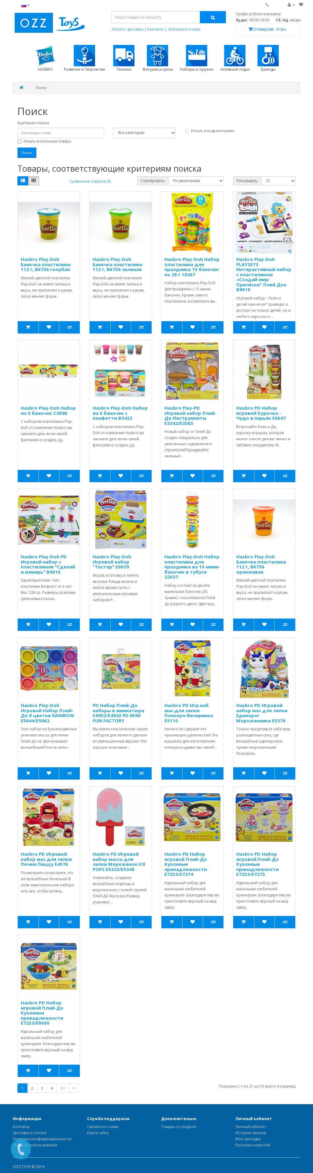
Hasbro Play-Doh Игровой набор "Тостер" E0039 (112, 561)
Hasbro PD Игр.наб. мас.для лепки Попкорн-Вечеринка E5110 (188, 713)
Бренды (268, 58)
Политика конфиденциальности (42, 1138)
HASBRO (45, 58)
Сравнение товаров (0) (90, 181)
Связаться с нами (103, 1126)
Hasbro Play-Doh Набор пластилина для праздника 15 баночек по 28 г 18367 (191, 266)
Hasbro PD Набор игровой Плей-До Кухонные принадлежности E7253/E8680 (42, 1013)
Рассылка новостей (252, 1145)
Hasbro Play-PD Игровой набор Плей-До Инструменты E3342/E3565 (190, 415)
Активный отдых (235, 58)
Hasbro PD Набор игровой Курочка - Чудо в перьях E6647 (261, 413)
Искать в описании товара (44, 141)
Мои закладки (248, 1138)
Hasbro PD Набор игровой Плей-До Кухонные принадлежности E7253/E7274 (185, 864)
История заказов (250, 1132)
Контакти (155, 29)
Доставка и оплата (29, 1132)
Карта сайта (98, 1132)
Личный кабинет (250, 1126)
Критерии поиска (33, 122)
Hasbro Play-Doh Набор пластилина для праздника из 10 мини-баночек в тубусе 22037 (192, 566)
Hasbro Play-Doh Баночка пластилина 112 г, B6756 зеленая (117, 264)
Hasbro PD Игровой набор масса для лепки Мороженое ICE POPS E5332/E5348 (119, 861)
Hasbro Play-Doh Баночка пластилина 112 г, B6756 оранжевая (261, 564)
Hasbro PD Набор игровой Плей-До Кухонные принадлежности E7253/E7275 (257, 864)
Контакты (21, 1126)
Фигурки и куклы (157, 58)
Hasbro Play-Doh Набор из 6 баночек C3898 (48, 410)
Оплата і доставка (127, 29)
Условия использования (35, 1145)
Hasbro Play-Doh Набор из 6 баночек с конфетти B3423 (120, 413)
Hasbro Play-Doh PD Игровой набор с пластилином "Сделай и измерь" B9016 (48, 564)
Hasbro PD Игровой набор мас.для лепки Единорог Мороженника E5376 (261, 713)
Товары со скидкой (178, 1126)
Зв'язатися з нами (184, 29)
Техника (123, 58)
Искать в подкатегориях (209, 130)
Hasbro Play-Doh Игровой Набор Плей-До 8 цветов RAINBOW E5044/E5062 (47, 713)
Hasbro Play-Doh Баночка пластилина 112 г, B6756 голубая (46, 264)
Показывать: (247, 180)
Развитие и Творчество (84, 58)
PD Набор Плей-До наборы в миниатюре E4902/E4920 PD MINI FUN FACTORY (118, 713)
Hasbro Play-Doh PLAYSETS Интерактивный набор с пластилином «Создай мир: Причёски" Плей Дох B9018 (263, 274)
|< (63, 1088)
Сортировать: (153, 180)
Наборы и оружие (196, 58)
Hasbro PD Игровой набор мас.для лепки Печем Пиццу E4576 (46, 859)
